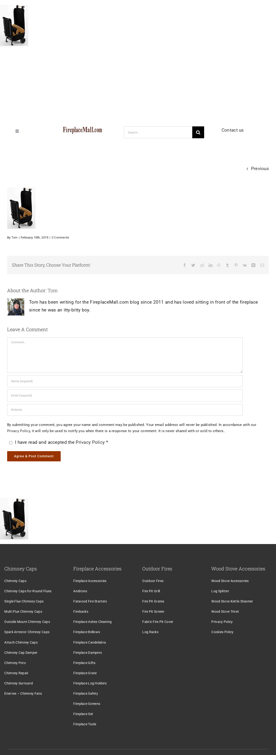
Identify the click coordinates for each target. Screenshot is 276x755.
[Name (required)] (125, 381)
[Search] (198, 132)
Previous (260, 168)
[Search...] (158, 132)
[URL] (125, 410)
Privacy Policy (18, 431)
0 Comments (60, 237)
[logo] (82, 129)
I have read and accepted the (58, 442)
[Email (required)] (125, 395)
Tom (14, 237)
